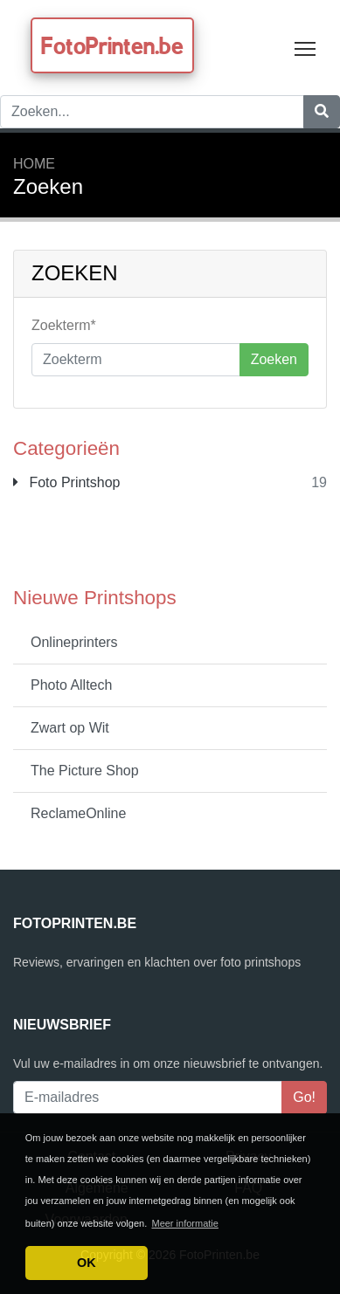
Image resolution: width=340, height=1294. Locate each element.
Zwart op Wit (70, 727)
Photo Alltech (71, 685)
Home (34, 163)
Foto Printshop (67, 482)
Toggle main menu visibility (306, 45)
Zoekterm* (63, 325)
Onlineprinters (74, 642)
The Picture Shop (85, 770)
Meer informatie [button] (184, 1223)
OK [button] (86, 1263)
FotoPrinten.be (112, 45)
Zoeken (274, 359)
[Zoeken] (321, 111)
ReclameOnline (78, 813)
